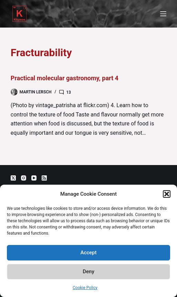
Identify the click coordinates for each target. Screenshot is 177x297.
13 (68, 92)
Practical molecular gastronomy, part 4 (64, 78)
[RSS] (44, 178)
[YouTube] (34, 178)
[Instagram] (23, 178)
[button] (166, 194)
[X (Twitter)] (13, 178)
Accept (88, 252)
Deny (88, 271)
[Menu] (163, 14)
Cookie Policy (85, 287)
